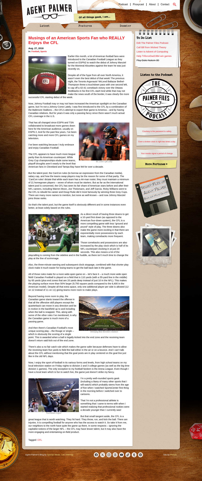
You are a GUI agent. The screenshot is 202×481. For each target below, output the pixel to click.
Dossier (125, 25)
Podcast (123, 4)
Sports (43, 51)
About (152, 4)
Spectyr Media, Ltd (55, 455)
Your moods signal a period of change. (157, 153)
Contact (165, 4)
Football (35, 51)
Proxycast (138, 4)
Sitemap (69, 455)
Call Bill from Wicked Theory (151, 47)
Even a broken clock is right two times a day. (157, 142)
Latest (45, 25)
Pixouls (173, 455)
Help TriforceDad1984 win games (154, 56)
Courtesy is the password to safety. (157, 131)
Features (85, 25)
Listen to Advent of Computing (152, 51)
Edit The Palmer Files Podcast (152, 43)
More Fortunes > (156, 164)
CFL (40, 440)
